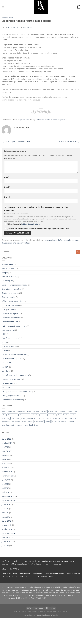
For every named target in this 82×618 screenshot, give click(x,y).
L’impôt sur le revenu (10, 338)
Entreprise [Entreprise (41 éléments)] (35, 415)
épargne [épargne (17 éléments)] (36, 425)
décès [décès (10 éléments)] (4, 415)
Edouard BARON (28, 27)
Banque (5, 272)
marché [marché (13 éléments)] (48, 418)
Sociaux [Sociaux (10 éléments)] (47, 422)
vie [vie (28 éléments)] (31, 425)
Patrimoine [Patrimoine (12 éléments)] (72, 418)
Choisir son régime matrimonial (14, 285)
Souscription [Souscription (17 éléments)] (63, 422)
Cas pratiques (7, 281)
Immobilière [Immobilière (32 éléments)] (15, 418)
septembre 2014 (8, 533)
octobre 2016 (7, 472)
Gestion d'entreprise (10, 313)
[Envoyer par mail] (45, 112)
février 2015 (6, 521)
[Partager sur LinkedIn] (49, 112)
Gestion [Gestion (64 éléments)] (72, 415)
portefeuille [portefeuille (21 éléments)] (6, 422)
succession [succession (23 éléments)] (72, 422)
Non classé (6, 371)
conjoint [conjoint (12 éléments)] (43, 412)
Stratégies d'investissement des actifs (17, 391)
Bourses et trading (9, 276)
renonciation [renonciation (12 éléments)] (16, 422)
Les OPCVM (6, 363)
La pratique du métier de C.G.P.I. (16, 141)
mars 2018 (6, 455)
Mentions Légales (38, 612)
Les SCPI (5, 367)
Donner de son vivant (10, 305)
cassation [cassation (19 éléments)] (36, 412)
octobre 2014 (7, 529)
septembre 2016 (8, 476)
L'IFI (3, 334)
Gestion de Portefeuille (11, 317)
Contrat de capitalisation (11, 289)
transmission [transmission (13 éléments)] (11, 425)
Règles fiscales (7, 383)
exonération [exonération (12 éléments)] (52, 415)
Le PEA (4, 342)
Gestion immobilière (10, 322)
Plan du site (26, 612)
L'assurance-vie (8, 330)
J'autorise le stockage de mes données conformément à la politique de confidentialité (38, 229)
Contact (17, 612)
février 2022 (6, 439)
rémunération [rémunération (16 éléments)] (38, 422)
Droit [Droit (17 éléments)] (70, 412)
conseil (42, 120)
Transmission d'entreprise (12, 400)
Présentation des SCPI (69, 141)
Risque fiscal (7, 387)
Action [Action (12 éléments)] (4, 412)
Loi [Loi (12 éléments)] (43, 418)
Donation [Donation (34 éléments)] (63, 412)
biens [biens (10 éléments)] (29, 412)
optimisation (63, 120)
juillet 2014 (6, 541)
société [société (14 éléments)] (54, 422)
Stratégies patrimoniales (11, 395)
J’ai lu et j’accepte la (23, 224)
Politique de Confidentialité (57, 612)
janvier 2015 (6, 525)
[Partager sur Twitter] (41, 112)
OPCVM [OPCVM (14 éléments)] (64, 418)
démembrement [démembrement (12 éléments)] (24, 415)
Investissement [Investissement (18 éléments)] (32, 418)
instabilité (56, 120)
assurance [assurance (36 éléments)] (11, 412)
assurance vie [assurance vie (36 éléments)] (21, 412)
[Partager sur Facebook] (37, 112)
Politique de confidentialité (31, 224)
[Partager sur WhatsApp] (33, 112)
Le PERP (5, 350)
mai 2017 (5, 459)
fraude (50, 120)
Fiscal (46, 120)
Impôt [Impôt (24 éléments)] (23, 418)
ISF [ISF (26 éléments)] (39, 418)
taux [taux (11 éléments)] (3, 425)
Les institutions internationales (14, 354)
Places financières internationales (15, 375)
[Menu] (3, 7)
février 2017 (6, 467)
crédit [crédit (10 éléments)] (56, 412)
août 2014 (6, 537)
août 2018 (6, 451)
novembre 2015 (8, 496)
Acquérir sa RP (7, 264)
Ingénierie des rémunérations (14, 326)
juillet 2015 (6, 504)
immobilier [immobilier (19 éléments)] (5, 418)
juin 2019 (5, 447)
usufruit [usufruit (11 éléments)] (19, 425)
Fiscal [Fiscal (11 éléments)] (59, 415)
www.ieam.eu (74, 595)
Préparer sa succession (11, 379)
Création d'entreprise (10, 293)
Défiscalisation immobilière (12, 301)
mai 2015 (5, 513)
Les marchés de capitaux (11, 358)
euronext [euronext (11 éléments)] (43, 415)
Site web (7, 197)
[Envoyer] (78, 252)
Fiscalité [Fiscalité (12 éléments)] (65, 415)
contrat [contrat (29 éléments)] (50, 412)
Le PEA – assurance (9, 346)
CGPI (38, 120)
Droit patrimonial (9, 309)
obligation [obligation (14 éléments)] (56, 418)
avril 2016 (5, 492)
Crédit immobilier (9, 297)
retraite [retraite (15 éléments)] (24, 422)
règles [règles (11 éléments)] (30, 422)
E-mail (7, 187)
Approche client (7, 18)
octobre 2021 (7, 443)
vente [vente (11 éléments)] (26, 425)
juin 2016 (5, 484)
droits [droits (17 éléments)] (75, 412)
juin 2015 (5, 509)
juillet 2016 (6, 480)
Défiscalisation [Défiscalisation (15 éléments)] (12, 415)
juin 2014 (5, 545)
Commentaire (9, 159)
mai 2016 (5, 488)
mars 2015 (6, 517)
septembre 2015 (8, 500)
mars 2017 (6, 463)
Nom (6, 177)
